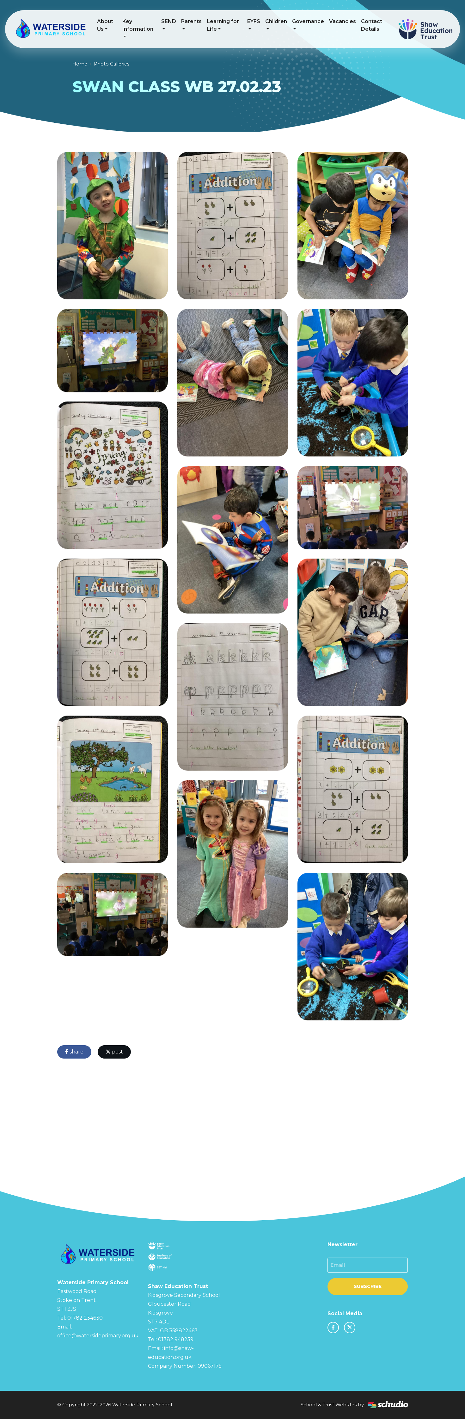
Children (276, 21)
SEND (168, 21)
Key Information (137, 25)
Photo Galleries (111, 64)
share (74, 1052)
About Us (105, 25)
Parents (191, 21)
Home (79, 64)
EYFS (253, 21)
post (114, 1052)
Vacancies (342, 21)
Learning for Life (223, 25)
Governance (308, 21)
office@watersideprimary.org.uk (97, 1336)
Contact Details (371, 25)
